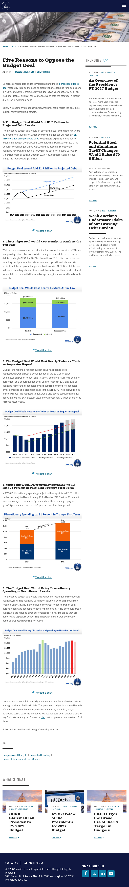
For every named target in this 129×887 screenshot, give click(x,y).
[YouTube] (111, 873)
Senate (36, 759)
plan (43, 717)
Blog (65, 806)
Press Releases (27, 806)
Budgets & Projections (19, 809)
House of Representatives (16, 759)
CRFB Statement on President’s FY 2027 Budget (21, 822)
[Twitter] (94, 873)
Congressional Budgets (15, 755)
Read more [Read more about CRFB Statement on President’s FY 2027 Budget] (13, 837)
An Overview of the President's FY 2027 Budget (64, 822)
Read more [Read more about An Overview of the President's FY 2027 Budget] (56, 837)
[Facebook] (85, 873)
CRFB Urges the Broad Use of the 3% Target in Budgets (106, 822)
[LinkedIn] (102, 873)
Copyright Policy (33, 862)
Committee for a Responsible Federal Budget (6, 6)
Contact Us (11, 862)
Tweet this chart (42, 577)
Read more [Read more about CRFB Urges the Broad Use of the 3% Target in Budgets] (98, 837)
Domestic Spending (40, 755)
